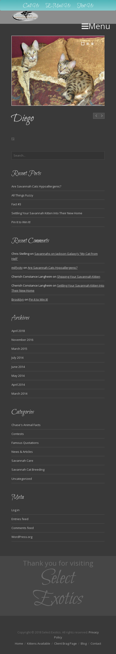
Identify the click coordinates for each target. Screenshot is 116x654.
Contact (96, 643)
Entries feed (19, 519)
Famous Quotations (25, 443)
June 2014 (18, 367)
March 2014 (19, 393)
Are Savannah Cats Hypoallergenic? (36, 186)
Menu (96, 26)
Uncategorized (21, 479)
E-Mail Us (58, 5)
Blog (84, 643)
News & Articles (22, 452)
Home (19, 643)
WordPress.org (21, 537)
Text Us (85, 5)
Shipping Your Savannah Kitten (78, 276)
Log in (15, 510)
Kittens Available (38, 643)
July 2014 (17, 357)
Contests (17, 434)
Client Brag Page (65, 643)
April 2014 (18, 385)
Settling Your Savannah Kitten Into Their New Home (46, 213)
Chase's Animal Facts (26, 425)
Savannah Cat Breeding (27, 469)
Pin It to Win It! (20, 222)
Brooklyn (17, 299)
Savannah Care (22, 461)
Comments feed (22, 528)
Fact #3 (16, 204)
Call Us (31, 5)
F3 (12, 139)
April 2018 (18, 331)
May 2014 (18, 376)
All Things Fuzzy (22, 195)
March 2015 (19, 349)
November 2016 (22, 340)
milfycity (17, 268)
